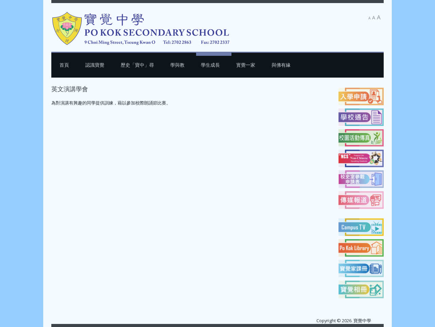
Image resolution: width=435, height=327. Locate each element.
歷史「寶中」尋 (137, 65)
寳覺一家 (245, 65)
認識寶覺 (94, 65)
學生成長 (210, 65)
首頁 (64, 65)
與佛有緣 (281, 65)
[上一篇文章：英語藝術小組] (66, 117)
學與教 (177, 65)
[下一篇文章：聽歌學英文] (318, 117)
